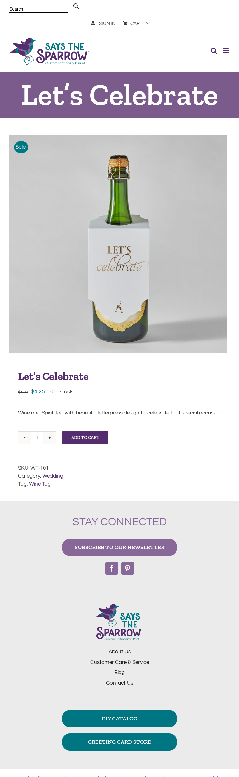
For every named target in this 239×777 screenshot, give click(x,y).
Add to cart (85, 437)
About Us (120, 651)
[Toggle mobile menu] (226, 50)
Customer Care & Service (119, 662)
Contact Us (119, 683)
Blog (119, 672)
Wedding (52, 476)
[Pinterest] (127, 568)
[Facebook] (111, 568)
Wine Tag (40, 484)
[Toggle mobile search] (214, 50)
